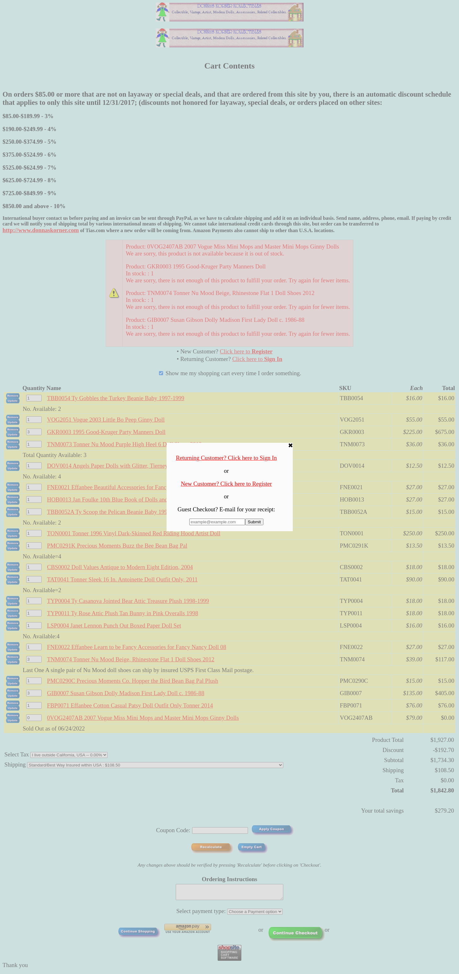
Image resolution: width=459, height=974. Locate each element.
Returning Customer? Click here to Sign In (226, 457)
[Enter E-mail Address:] (217, 522)
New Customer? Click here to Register (226, 483)
